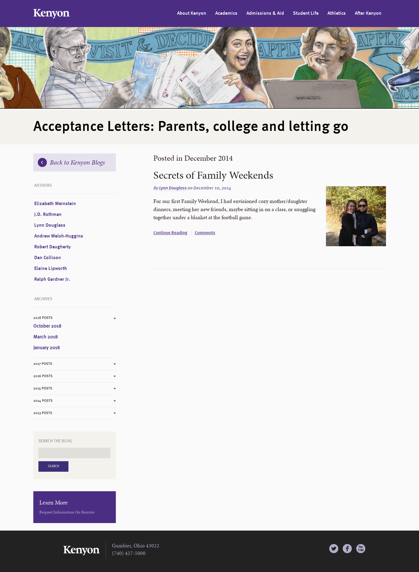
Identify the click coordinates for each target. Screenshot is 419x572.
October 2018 (47, 326)
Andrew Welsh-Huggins (58, 236)
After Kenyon (368, 13)
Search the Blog (55, 441)
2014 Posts (43, 401)
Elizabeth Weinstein (55, 203)
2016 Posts (43, 376)
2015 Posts (42, 388)
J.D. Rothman (48, 214)
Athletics (336, 13)
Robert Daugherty (52, 247)
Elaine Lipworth (50, 268)
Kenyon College (51, 13)
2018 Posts (43, 318)
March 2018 (45, 337)
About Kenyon (191, 13)
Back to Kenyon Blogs (71, 162)
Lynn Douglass (173, 188)
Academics (226, 13)
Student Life (305, 13)
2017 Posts (42, 364)
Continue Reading (170, 233)
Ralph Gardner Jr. (52, 279)
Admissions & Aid (265, 13)
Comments (205, 233)
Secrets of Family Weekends (213, 175)
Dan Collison (47, 258)
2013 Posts (42, 413)
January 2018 (46, 348)
